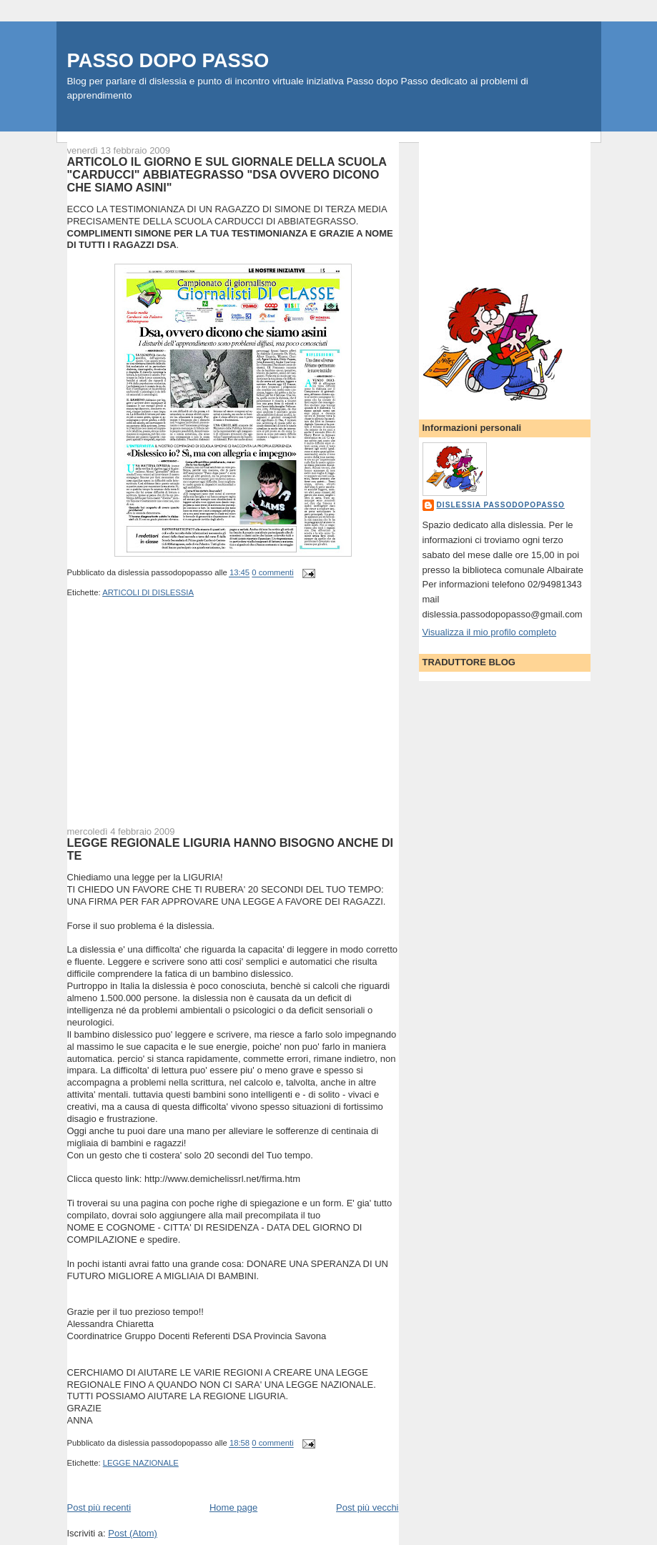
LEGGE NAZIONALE (141, 1463)
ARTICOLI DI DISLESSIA (148, 592)
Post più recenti (99, 1507)
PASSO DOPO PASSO (168, 60)
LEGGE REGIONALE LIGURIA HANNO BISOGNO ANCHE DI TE (230, 849)
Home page (233, 1507)
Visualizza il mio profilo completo (490, 632)
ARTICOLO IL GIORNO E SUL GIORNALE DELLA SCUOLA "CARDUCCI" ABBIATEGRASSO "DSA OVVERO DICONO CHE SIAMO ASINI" (227, 174)
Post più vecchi (367, 1507)
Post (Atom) (132, 1533)
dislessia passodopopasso (501, 505)
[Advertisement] (174, 721)
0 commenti (272, 573)
